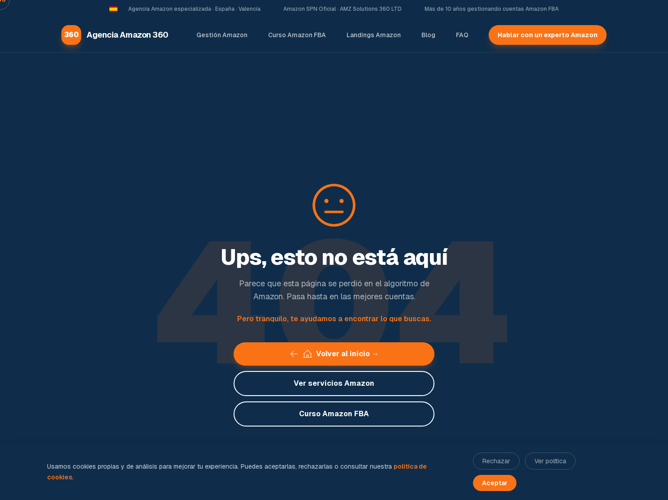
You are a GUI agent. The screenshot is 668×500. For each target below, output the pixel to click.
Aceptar (495, 483)
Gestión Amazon (221, 35)
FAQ (462, 35)
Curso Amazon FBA (297, 35)
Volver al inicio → (334, 354)
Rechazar (496, 461)
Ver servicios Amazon (334, 383)
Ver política (550, 461)
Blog (428, 35)
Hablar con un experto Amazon (548, 35)
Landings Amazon (374, 35)
